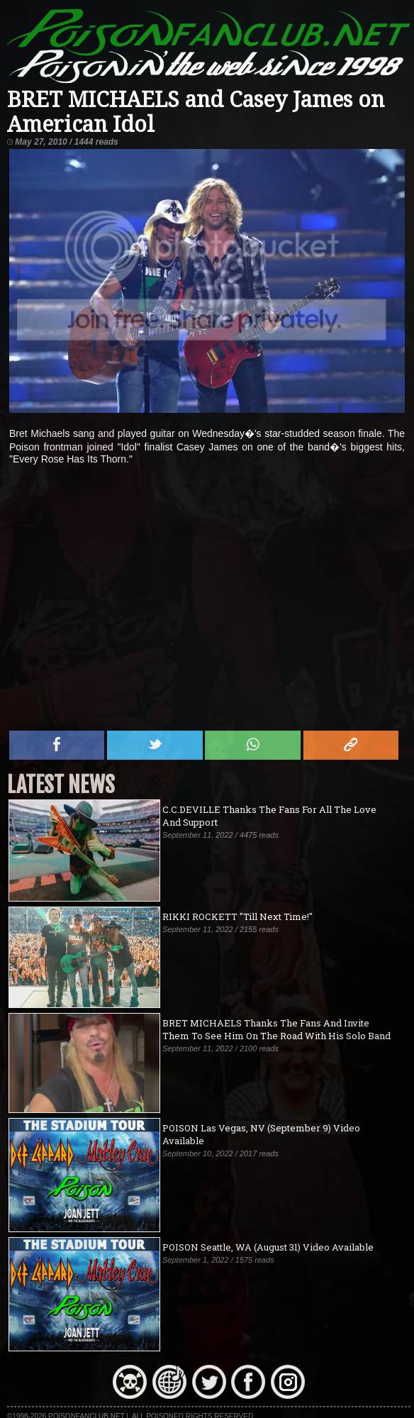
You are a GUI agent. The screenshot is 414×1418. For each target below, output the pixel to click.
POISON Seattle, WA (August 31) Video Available (268, 1247)
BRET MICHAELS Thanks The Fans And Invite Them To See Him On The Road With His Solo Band (276, 1029)
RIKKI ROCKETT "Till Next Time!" (237, 916)
